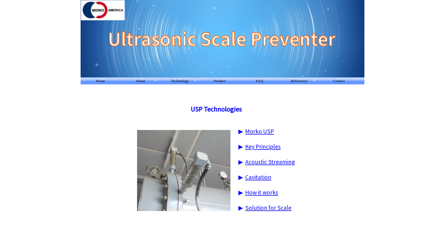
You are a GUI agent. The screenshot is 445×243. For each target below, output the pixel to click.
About (140, 81)
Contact (339, 81)
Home (100, 81)
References (299, 81)
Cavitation (258, 177)
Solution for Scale (268, 208)
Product (219, 81)
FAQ (259, 81)
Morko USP (259, 131)
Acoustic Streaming (270, 162)
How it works (261, 192)
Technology (180, 81)
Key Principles (263, 146)
